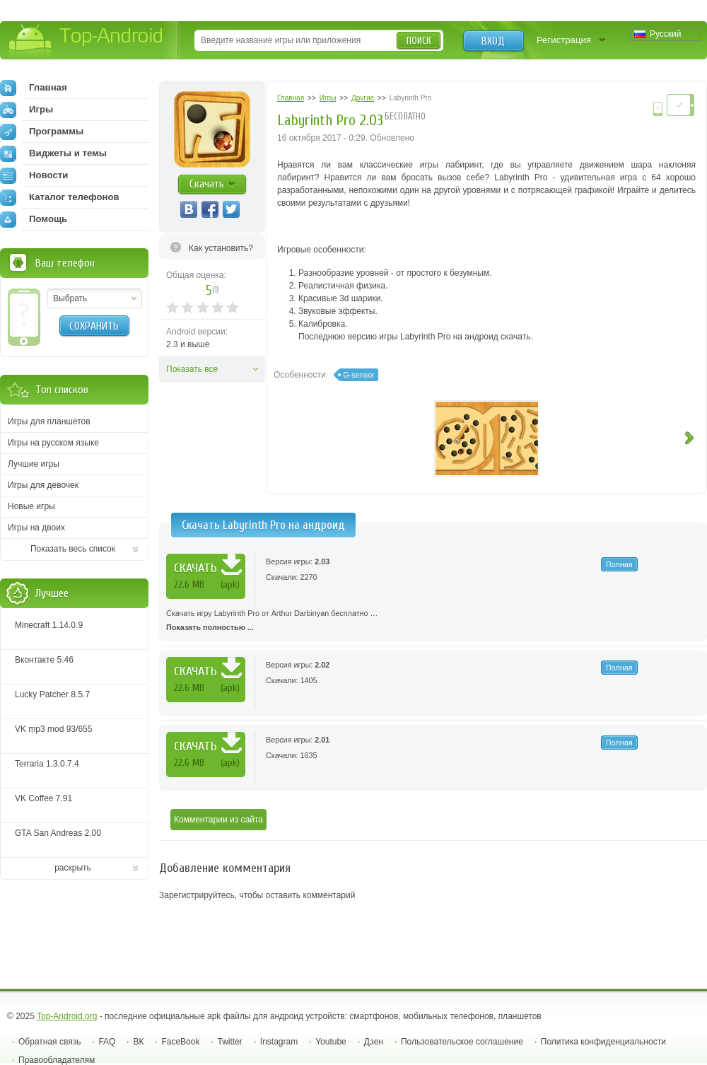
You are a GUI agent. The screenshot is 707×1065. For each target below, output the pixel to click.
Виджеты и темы (53, 153)
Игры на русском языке (53, 443)
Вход (493, 41)
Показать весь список (72, 549)
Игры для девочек (43, 485)
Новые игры (31, 506)
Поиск (419, 41)
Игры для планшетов (49, 421)
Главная (33, 87)
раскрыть (72, 868)
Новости (34, 175)
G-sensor (358, 375)
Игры (26, 109)
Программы (41, 131)
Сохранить (94, 326)
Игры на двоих (36, 527)
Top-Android (86, 41)
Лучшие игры (33, 464)
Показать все (192, 369)
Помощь (33, 219)
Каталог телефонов (59, 197)
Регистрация (564, 40)
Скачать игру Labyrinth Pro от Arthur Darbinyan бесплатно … (433, 621)
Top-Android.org (67, 1016)
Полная (619, 564)
